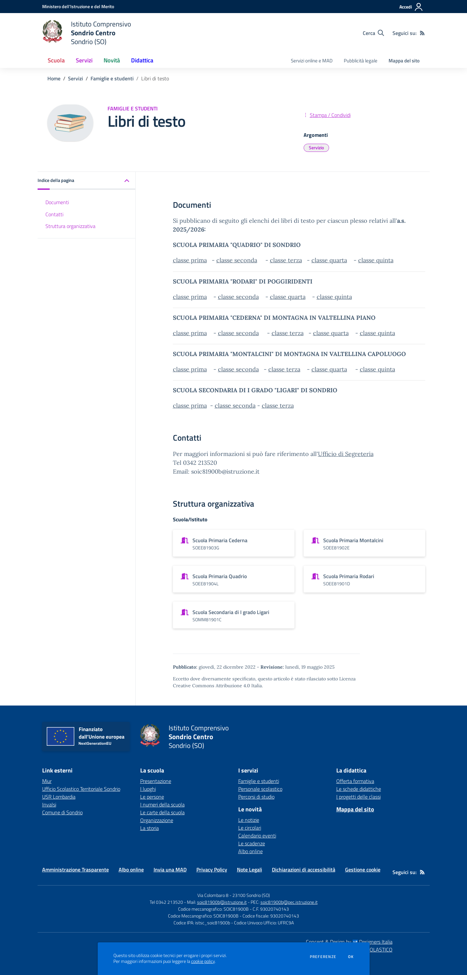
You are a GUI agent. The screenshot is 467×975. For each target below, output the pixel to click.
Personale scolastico (260, 789)
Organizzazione (156, 820)
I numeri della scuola (162, 804)
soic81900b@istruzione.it (222, 902)
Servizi (75, 78)
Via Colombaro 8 (212, 895)
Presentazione (155, 781)
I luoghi (148, 789)
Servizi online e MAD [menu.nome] (312, 60)
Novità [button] (112, 60)
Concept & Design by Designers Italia (349, 942)
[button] (87, 181)
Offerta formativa (355, 781)
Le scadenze (251, 843)
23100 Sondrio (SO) (251, 895)
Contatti (54, 214)
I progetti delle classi (358, 797)
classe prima (190, 260)
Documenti (57, 202)
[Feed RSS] (422, 33)
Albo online (250, 851)
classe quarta (329, 260)
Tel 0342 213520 (166, 902)
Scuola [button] (56, 60)
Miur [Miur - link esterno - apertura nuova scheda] (47, 781)
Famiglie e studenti (112, 78)
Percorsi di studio (256, 797)
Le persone (152, 797)
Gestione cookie (362, 869)
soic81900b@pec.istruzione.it (289, 902)
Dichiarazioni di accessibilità (303, 869)
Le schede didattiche (358, 789)
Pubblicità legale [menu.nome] (360, 60)
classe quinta (375, 260)
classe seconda (236, 260)
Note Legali (249, 869)
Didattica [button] (142, 60)
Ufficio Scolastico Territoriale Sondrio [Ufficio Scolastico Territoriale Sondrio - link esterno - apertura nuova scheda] (81, 789)
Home (53, 78)
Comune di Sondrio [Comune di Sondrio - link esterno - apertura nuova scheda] (62, 812)
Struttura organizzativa (70, 226)
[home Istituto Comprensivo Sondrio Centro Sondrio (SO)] (86, 33)
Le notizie (248, 820)
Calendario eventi (257, 835)
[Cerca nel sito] (373, 33)
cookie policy (203, 961)
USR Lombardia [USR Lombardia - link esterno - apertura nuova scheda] (58, 797)
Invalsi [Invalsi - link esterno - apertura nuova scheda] (49, 804)
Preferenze (323, 957)
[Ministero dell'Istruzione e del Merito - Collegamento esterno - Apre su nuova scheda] (78, 6)
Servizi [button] (84, 60)
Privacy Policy (211, 869)
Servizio (316, 147)
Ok (351, 957)
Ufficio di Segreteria (346, 454)
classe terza (286, 260)
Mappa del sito (404, 60)
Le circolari (249, 828)
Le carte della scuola (162, 812)
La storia (149, 828)
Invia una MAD (170, 869)
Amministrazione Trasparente (75, 869)
